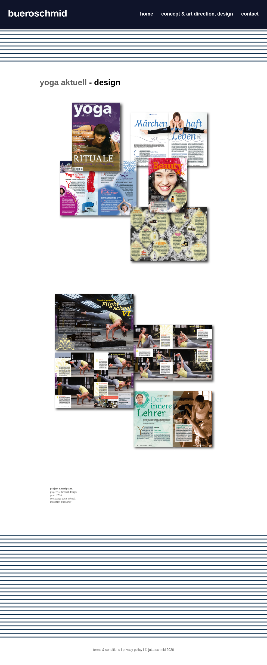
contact (250, 14)
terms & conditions (106, 650)
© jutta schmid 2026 (159, 650)
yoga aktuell (63, 82)
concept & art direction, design (197, 14)
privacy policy (132, 650)
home (146, 14)
